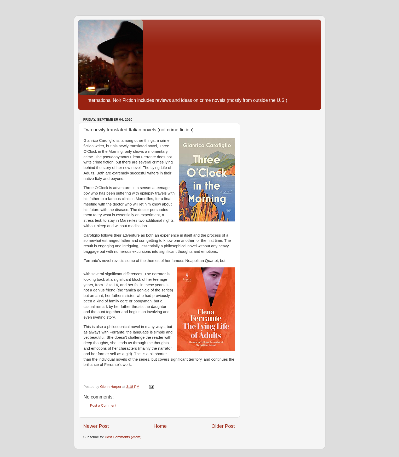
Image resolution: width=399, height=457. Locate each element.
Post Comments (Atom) (123, 437)
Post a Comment (103, 405)
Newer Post (96, 426)
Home (160, 426)
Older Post (223, 426)
